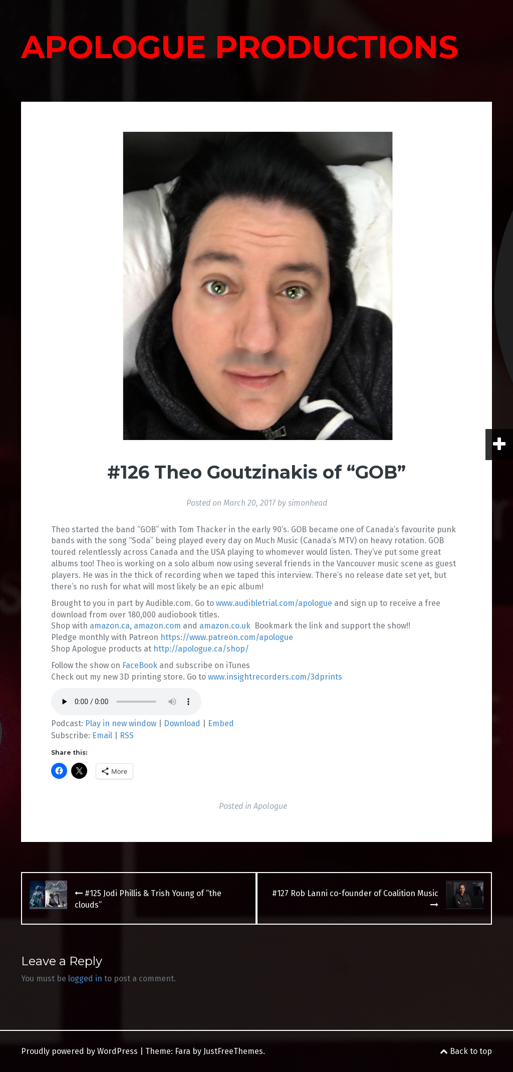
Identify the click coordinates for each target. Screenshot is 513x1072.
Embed (221, 723)
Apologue (270, 806)
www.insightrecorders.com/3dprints (275, 677)
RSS (127, 735)
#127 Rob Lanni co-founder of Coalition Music (355, 899)
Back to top (466, 1051)
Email (102, 735)
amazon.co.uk (224, 625)
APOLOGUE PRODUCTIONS (239, 47)
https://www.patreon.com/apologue (226, 637)
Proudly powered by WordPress (79, 1051)
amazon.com (157, 625)
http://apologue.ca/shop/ (201, 649)
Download (182, 723)
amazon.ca (110, 625)
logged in (85, 978)
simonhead (307, 503)
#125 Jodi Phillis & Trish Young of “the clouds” (148, 899)
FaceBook (139, 665)
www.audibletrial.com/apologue (274, 603)
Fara (182, 1051)
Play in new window (120, 723)
